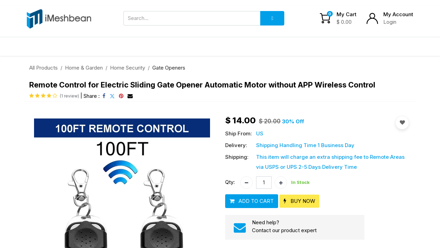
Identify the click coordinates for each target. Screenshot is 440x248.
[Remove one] (246, 182)
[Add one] (281, 182)
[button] (251, 201)
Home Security (127, 67)
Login (389, 22)
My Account (398, 14)
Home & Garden (84, 67)
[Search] (272, 18)
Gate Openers (168, 67)
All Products (43, 67)
